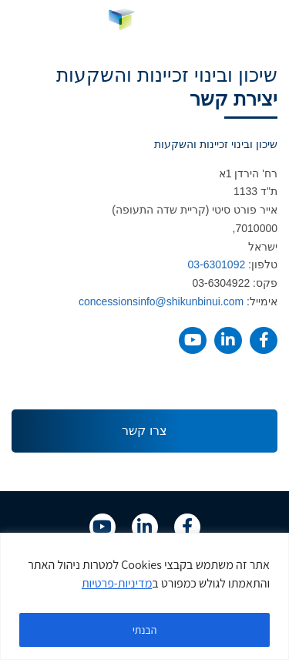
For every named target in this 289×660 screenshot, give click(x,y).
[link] (144, 22)
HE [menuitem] (23, 22)
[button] (266, 22)
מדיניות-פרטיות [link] (117, 583)
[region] (144, 596)
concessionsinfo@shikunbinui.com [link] (161, 301)
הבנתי (145, 630)
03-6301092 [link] (216, 264)
